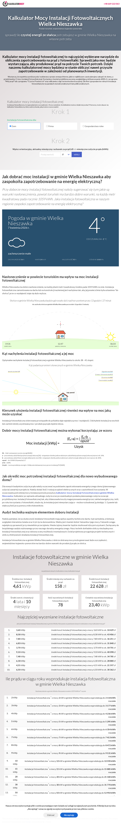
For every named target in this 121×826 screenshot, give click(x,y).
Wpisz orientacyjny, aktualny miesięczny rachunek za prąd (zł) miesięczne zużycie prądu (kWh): (61, 149)
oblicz (77, 154)
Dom (24, 126)
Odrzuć (51, 815)
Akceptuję (69, 815)
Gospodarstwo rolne (93, 126)
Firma (50, 126)
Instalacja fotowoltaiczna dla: (21, 120)
